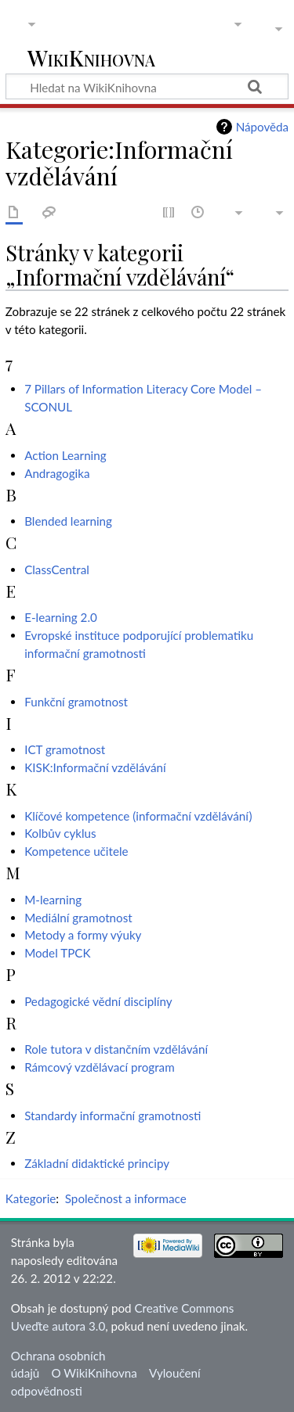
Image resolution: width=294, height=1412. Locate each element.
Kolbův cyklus (60, 833)
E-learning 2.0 (60, 617)
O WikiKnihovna (93, 1373)
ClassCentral (56, 569)
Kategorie (30, 1198)
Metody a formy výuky (82, 935)
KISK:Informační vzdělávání (94, 767)
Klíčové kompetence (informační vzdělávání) (138, 816)
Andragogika (56, 473)
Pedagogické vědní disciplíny (98, 1001)
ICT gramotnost (64, 749)
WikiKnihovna (91, 58)
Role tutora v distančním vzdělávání (116, 1049)
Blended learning (68, 521)
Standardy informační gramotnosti (112, 1115)
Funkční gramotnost (76, 702)
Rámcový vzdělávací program (99, 1067)
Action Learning (65, 455)
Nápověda (262, 127)
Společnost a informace (126, 1198)
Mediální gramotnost (78, 918)
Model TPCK (57, 953)
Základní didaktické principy (96, 1163)
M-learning (53, 900)
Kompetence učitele (76, 851)
